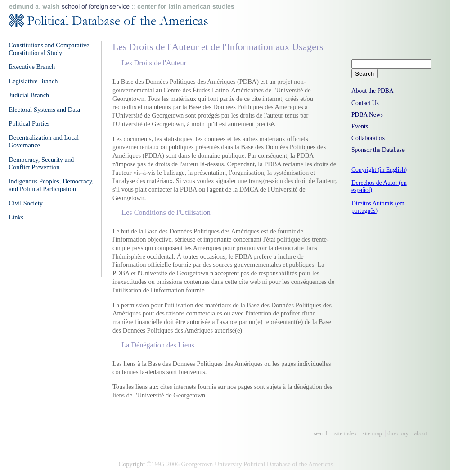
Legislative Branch (33, 81)
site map (372, 433)
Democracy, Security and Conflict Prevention (41, 163)
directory (398, 433)
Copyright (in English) (379, 169)
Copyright (132, 464)
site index (345, 433)
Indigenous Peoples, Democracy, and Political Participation (51, 185)
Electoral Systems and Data (44, 109)
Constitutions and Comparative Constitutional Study (49, 48)
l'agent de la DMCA (232, 189)
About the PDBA (372, 90)
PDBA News (367, 114)
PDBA (188, 189)
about (420, 433)
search (321, 433)
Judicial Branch (29, 95)
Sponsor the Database (378, 149)
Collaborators (368, 138)
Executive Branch (32, 66)
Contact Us (365, 103)
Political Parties (29, 123)
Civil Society (26, 203)
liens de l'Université (139, 395)
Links (16, 217)
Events (359, 126)
